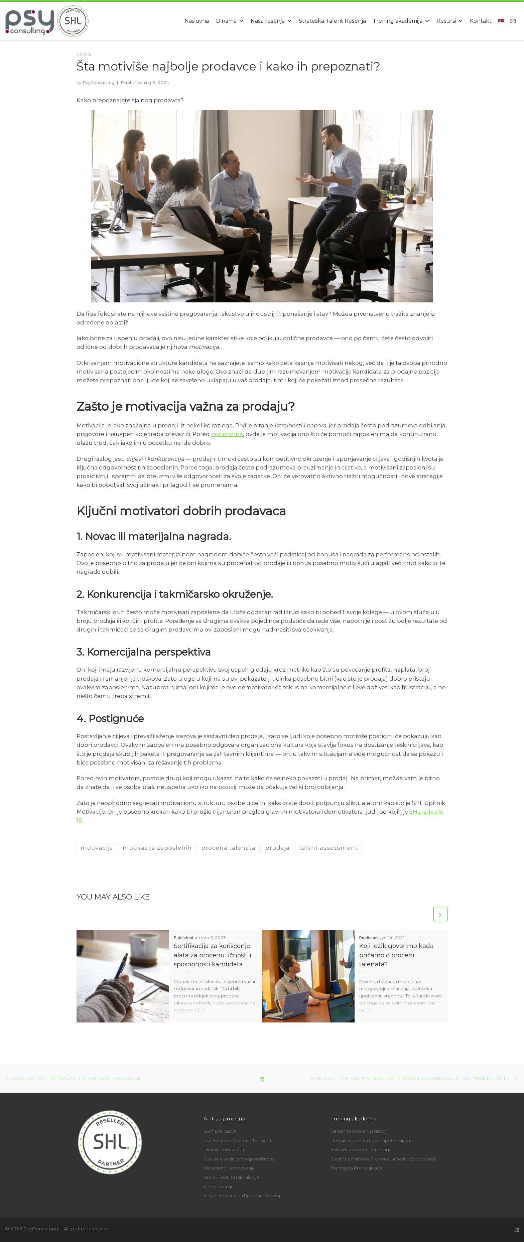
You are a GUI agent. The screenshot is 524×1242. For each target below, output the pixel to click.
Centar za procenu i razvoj (359, 1131)
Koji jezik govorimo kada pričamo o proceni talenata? (396, 955)
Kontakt (481, 21)
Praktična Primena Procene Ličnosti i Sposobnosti (384, 1158)
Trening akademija (401, 21)
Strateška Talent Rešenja (332, 21)
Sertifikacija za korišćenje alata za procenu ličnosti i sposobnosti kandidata (212, 955)
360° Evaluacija (220, 1131)
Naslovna (196, 21)
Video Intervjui (219, 1186)
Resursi (449, 21)
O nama (230, 21)
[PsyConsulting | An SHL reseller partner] (47, 20)
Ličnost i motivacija (224, 1149)
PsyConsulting (99, 82)
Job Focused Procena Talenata (237, 1140)
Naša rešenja (271, 21)
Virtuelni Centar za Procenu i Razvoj (242, 1195)
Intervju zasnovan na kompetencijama (372, 1140)
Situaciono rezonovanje (229, 1167)
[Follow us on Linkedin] (517, 1230)
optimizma (227, 434)
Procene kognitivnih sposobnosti (239, 1158)
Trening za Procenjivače (356, 1167)
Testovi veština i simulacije (231, 1177)
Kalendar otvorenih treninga (361, 1149)
